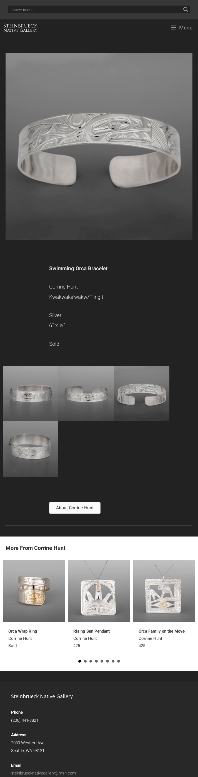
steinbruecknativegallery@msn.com (43, 773)
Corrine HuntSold (22, 638)
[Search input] (95, 9)
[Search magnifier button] (186, 9)
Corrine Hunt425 (91, 638)
